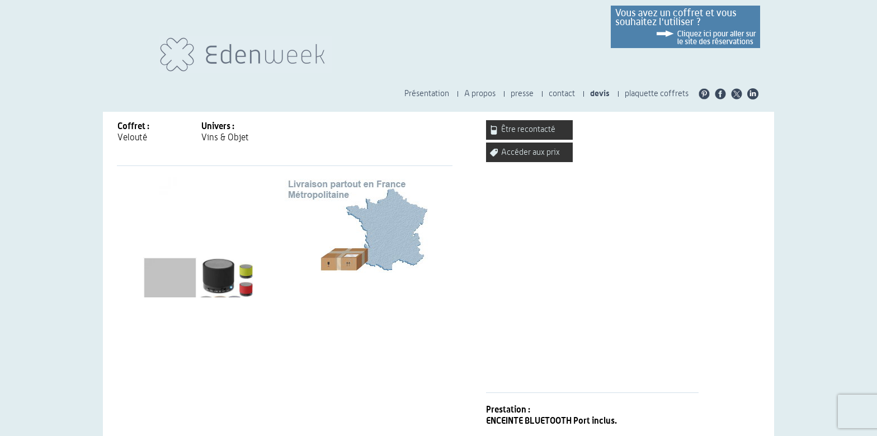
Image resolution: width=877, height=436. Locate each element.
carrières (498, 428)
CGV (326, 428)
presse (522, 93)
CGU (308, 428)
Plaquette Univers (547, 428)
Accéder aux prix (525, 152)
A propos (480, 93)
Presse (349, 428)
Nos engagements (448, 428)
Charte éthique (389, 428)
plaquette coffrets (657, 93)
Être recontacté (522, 130)
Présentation (426, 93)
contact (562, 93)
